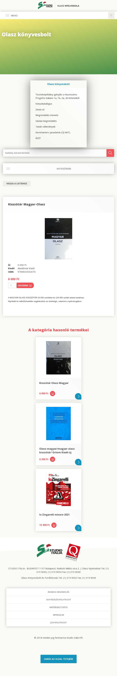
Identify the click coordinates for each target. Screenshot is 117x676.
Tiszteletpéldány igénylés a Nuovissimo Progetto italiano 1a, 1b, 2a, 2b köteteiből (57, 96)
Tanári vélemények (45, 126)
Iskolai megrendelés (46, 120)
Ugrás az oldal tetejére (58, 659)
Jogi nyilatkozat (58, 622)
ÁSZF (38, 138)
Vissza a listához (16, 183)
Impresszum (58, 615)
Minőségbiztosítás (58, 607)
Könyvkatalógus (43, 103)
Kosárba (25, 285)
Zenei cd (39, 109)
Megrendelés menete (46, 115)
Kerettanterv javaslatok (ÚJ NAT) (52, 132)
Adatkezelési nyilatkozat (58, 599)
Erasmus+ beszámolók (58, 592)
